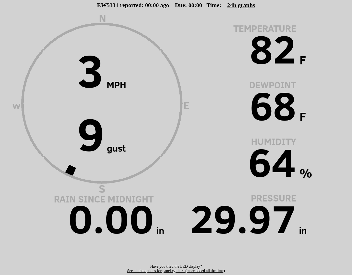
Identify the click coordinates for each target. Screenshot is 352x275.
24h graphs (241, 5)
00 (148, 5)
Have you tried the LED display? (176, 266)
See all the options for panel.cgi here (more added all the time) (176, 271)
